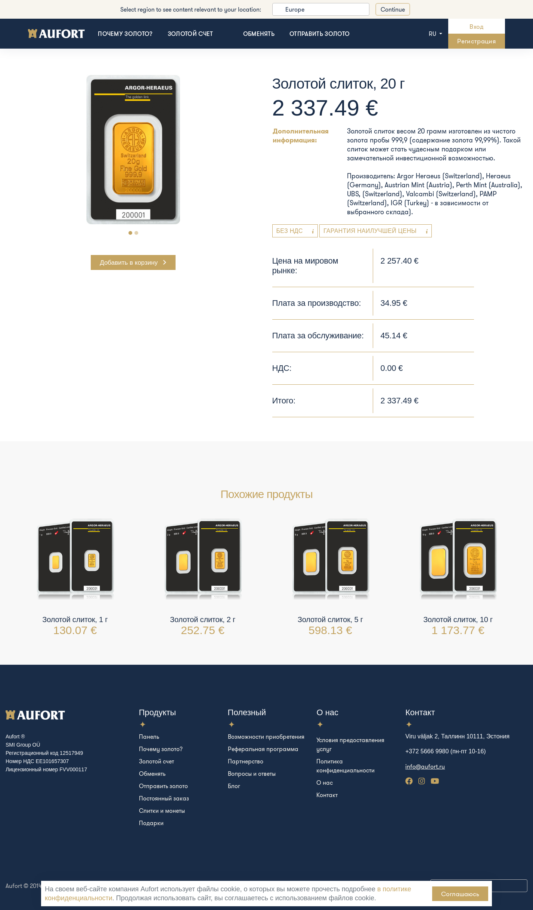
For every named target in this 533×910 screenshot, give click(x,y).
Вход (476, 26)
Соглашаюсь (460, 894)
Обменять (259, 33)
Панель (149, 736)
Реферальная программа (263, 749)
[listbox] (320, 9)
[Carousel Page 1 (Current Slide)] (130, 233)
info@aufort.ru (425, 766)
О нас (324, 782)
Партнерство (245, 761)
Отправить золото (319, 33)
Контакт (327, 795)
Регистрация (476, 41)
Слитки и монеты (162, 810)
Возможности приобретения (266, 736)
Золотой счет (190, 33)
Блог (234, 786)
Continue (393, 9)
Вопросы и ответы (252, 773)
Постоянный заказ (164, 798)
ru (433, 33)
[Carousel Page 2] (136, 233)
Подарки (151, 823)
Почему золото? (125, 33)
